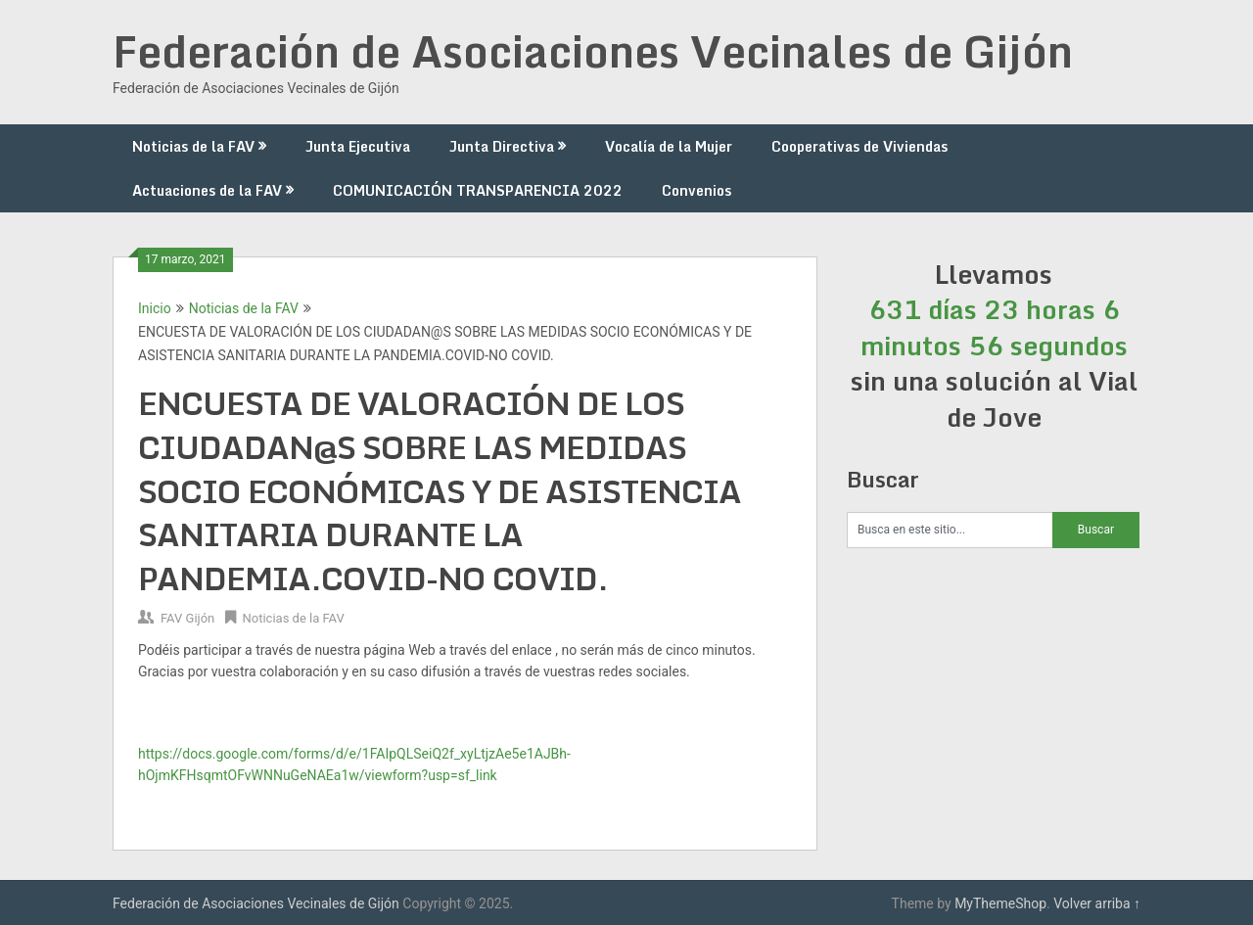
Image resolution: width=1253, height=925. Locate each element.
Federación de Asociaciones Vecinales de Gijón (593, 51)
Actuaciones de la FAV (207, 190)
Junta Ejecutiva (357, 146)
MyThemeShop (1000, 903)
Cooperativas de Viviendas (859, 146)
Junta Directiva (501, 146)
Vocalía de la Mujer (668, 146)
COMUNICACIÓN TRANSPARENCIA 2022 (478, 190)
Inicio (154, 308)
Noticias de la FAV (193, 146)
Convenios (696, 190)
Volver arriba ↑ (1096, 903)
